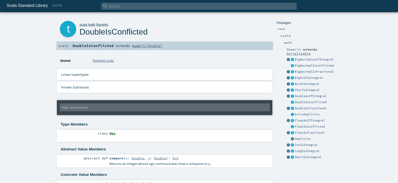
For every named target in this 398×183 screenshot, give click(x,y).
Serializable (298, 53)
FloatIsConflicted (310, 126)
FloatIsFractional (310, 132)
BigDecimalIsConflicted (314, 65)
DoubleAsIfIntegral (311, 96)
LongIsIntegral (307, 151)
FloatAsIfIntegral (310, 120)
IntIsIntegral (306, 145)
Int (175, 158)
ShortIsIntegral (308, 157)
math (91, 24)
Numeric (102, 24)
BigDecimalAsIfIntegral (314, 59)
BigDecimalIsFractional (314, 71)
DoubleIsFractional (311, 108)
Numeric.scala (103, 60)
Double (154, 45)
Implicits (303, 139)
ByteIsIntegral (307, 84)
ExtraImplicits (307, 114)
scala (83, 24)
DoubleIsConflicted (311, 102)
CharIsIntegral (307, 90)
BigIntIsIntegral (309, 78)
